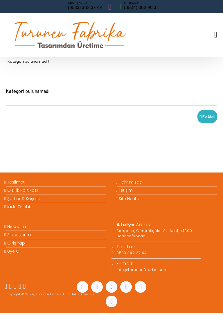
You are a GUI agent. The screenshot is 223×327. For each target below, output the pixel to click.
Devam (206, 117)
